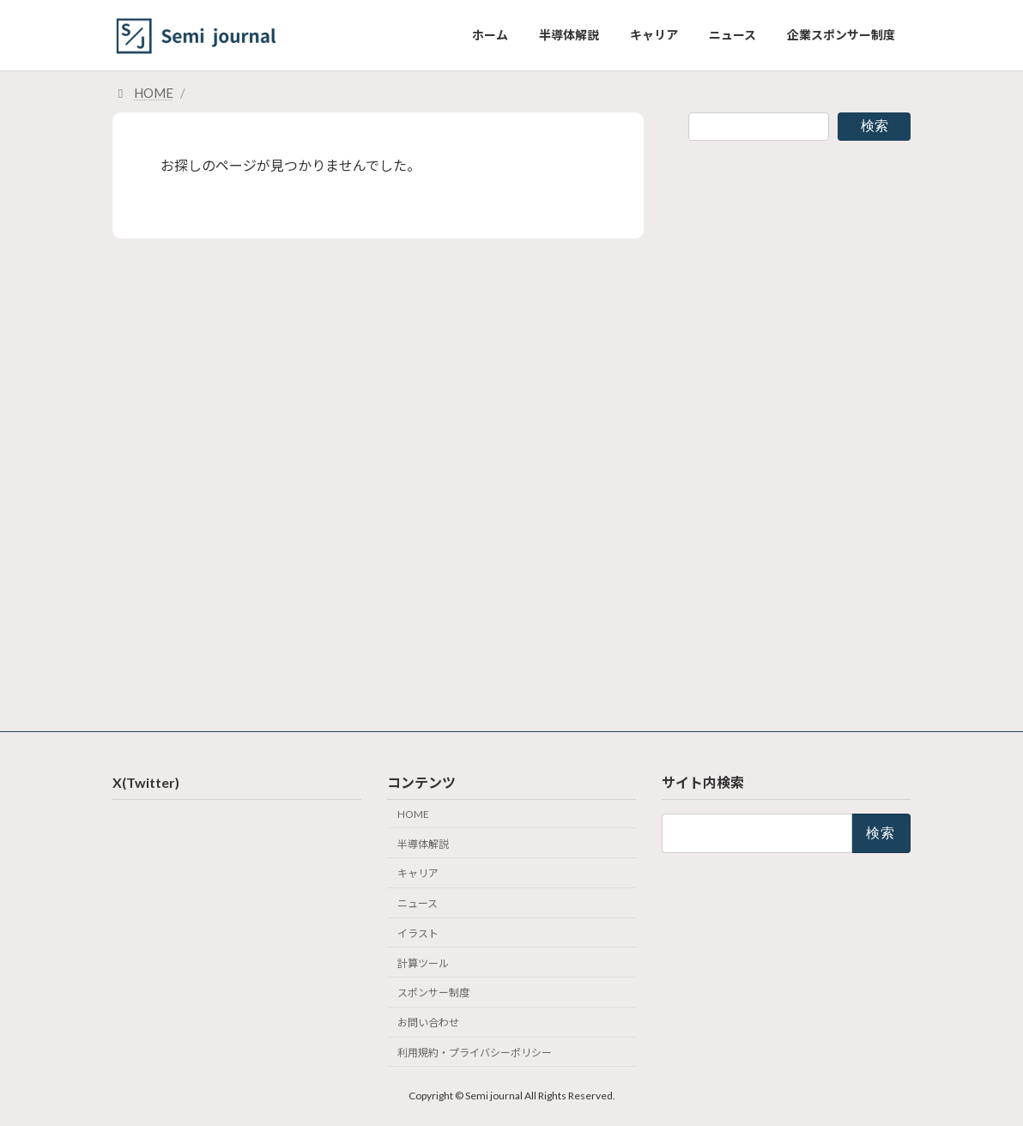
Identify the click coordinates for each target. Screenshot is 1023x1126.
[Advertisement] (799, 425)
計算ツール (423, 962)
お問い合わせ (428, 1022)
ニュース (417, 903)
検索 (874, 125)
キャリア (418, 873)
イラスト (418, 933)
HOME (413, 814)
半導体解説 (423, 843)
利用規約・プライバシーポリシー (474, 1052)
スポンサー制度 (433, 992)
